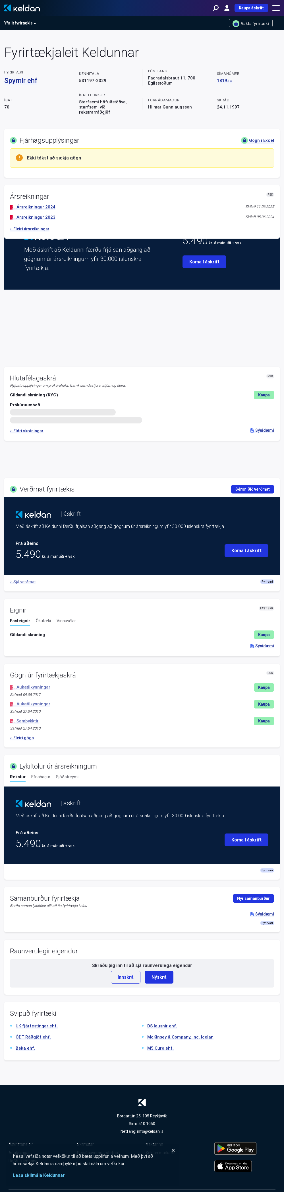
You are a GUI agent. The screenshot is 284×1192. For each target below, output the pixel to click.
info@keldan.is (150, 1131)
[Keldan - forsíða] (22, 8)
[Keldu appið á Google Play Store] (244, 1148)
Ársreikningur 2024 (32, 207)
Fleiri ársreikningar (29, 229)
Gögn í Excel (257, 140)
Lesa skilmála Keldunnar (39, 1175)
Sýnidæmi (262, 430)
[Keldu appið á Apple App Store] (244, 1166)
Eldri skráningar (26, 431)
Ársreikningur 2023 (32, 217)
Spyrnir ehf (20, 81)
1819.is (224, 80)
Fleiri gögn (22, 738)
